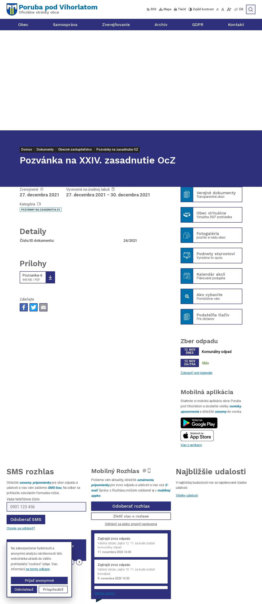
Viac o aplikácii (191, 345)
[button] (71, 462)
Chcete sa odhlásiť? (21, 428)
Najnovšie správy (31, 463)
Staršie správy (104, 493)
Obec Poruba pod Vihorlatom (182, 593)
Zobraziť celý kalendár (196, 273)
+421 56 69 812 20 (219, 565)
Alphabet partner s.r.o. (119, 593)
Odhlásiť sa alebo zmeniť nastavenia (131, 424)
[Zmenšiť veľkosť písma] (217, 9)
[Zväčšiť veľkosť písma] (229, 9)
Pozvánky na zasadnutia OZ (40, 109)
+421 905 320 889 (219, 570)
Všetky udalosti (187, 395)
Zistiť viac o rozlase (131, 416)
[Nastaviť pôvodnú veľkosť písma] (222, 9)
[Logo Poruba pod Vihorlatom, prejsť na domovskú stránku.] (52, 9)
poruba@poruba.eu (219, 574)
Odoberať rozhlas (131, 406)
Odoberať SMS (26, 419)
